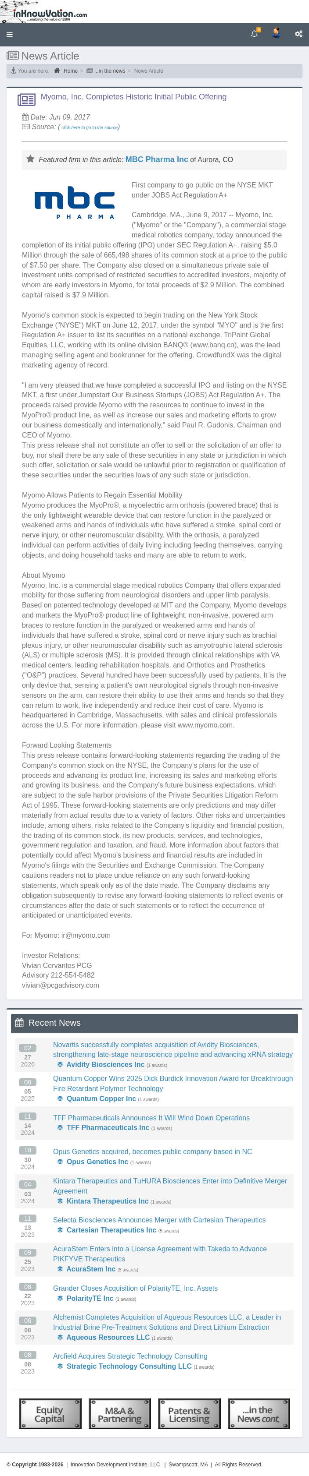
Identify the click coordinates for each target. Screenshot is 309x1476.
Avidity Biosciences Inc (100, 1064)
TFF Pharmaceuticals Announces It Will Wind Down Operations (151, 1118)
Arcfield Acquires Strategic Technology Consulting (130, 1356)
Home (66, 70)
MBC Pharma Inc (157, 159)
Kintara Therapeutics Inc (103, 1201)
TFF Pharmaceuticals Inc (103, 1127)
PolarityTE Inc (85, 1298)
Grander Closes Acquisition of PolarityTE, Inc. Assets (135, 1288)
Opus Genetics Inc (92, 1161)
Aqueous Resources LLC (103, 1337)
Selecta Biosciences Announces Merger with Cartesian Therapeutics (159, 1220)
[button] (9, 34)
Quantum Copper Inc (96, 1098)
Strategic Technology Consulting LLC (124, 1366)
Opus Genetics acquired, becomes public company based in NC (152, 1151)
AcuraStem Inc (86, 1269)
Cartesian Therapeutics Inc (106, 1230)
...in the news (110, 71)
